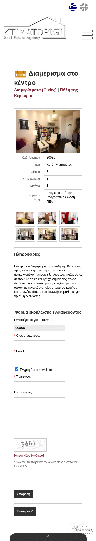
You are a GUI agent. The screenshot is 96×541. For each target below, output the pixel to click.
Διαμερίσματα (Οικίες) (35, 90)
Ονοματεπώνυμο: (28, 335)
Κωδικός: (21, 462)
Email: (20, 351)
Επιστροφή (25, 511)
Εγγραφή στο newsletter (36, 370)
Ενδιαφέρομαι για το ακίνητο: (33, 320)
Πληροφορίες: (23, 392)
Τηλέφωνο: (23, 376)
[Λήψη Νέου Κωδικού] (29, 455)
